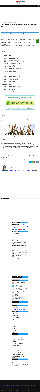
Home (1, 22)
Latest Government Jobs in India (23, 169)
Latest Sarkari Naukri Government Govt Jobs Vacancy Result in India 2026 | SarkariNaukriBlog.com (18, 390)
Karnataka (28, 159)
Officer (14, 328)
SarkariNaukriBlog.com (13, 170)
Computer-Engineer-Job (17, 337)
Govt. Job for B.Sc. (16, 347)
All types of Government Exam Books (19, 309)
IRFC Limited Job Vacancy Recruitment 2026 (19, 250)
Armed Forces (15, 315)
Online (36, 159)
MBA (34, 159)
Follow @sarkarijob (22, 224)
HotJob (20, 159)
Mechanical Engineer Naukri (18, 349)
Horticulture (17, 159)
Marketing (32, 159)
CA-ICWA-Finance (16, 317)
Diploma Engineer (16, 319)
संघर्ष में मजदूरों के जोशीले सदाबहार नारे (23, 361)
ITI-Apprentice (25, 159)
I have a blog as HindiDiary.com (26, 170)
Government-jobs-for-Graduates (19, 343)
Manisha (15, 166)
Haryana (14, 159)
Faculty (14, 322)
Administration (16, 313)
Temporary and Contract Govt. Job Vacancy (19, 357)
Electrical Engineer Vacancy (18, 339)
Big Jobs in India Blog (12, 171)
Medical (14, 326)
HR (22, 159)
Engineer (11, 159)
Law (13, 324)
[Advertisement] (20, 14)
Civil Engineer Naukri (17, 335)
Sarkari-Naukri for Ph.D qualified (19, 354)
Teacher (14, 330)
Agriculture (4, 159)
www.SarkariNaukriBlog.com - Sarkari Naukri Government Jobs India (11, 386)
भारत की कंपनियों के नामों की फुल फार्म (15, 362)
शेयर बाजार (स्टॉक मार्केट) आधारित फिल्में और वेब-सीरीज (24, 364)
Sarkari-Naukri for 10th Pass (18, 352)
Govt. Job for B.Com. (17, 345)
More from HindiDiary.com (15, 365)
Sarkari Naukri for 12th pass (18, 350)
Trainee (4, 22)
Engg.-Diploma (8, 159)
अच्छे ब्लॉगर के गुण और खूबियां (15, 364)
